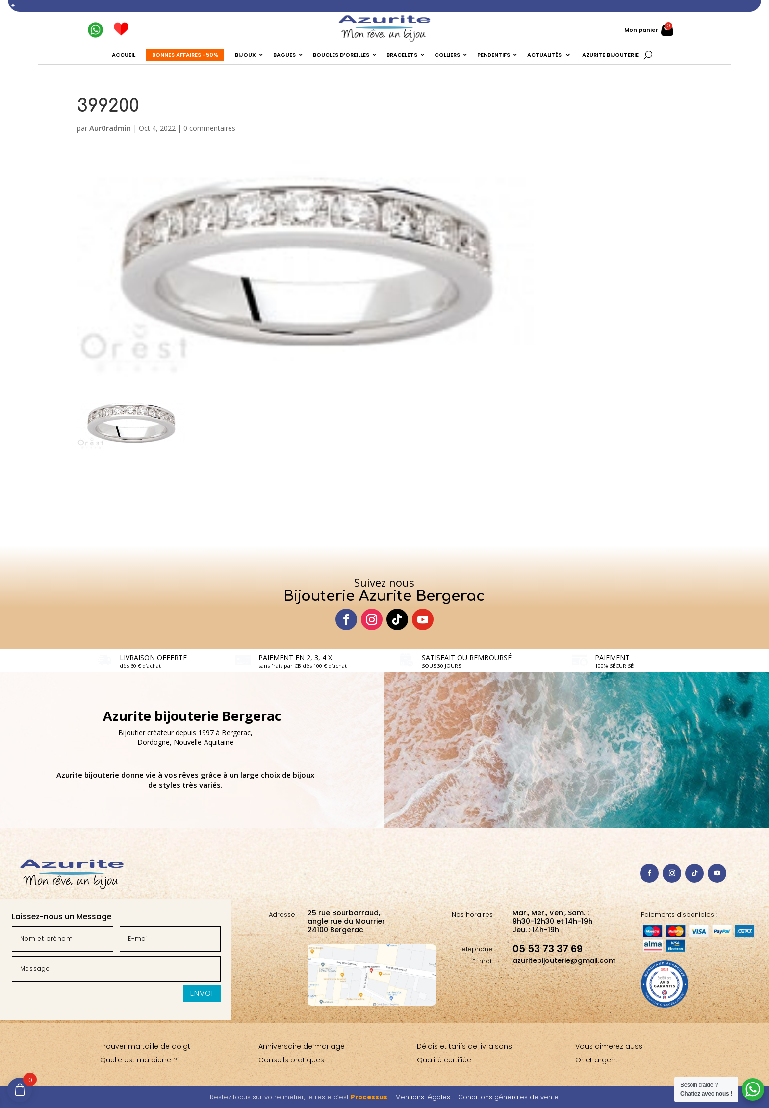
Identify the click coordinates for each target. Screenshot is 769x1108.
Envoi (201, 993)
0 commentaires (209, 128)
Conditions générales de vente (508, 1097)
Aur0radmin (110, 128)
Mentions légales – (426, 1097)
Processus (369, 1097)
